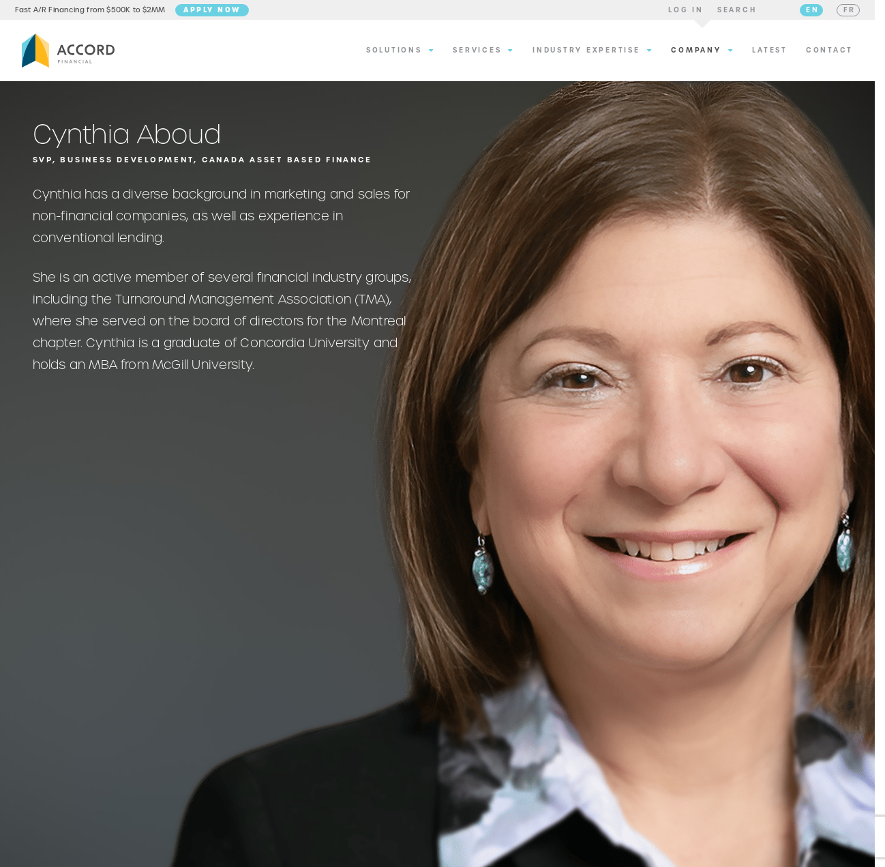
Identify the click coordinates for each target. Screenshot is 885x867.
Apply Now (218, 11)
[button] (679, 12)
